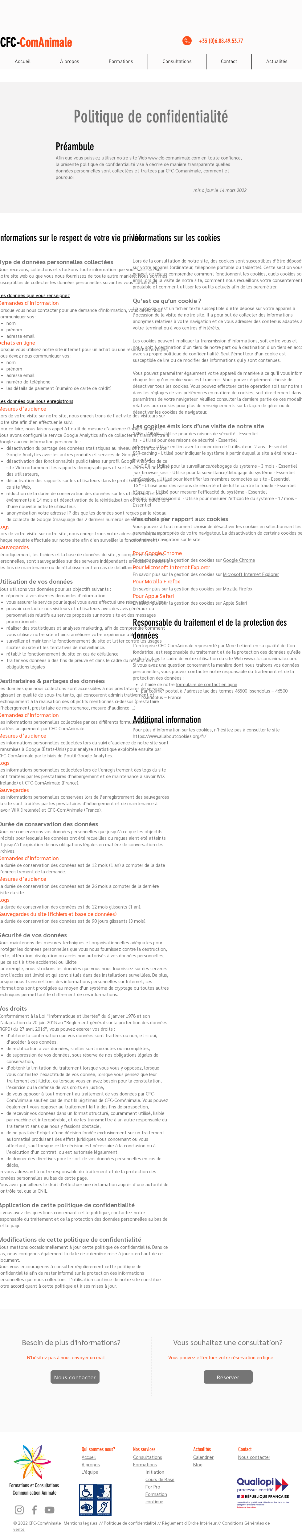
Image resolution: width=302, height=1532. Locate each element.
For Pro (152, 1486)
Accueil (89, 1457)
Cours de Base (159, 1479)
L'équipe (90, 1472)
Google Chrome (239, 560)
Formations (145, 1464)
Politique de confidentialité (130, 1523)
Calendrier (203, 1457)
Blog (197, 1464)
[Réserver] (228, 1377)
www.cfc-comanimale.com (174, 157)
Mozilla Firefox (237, 588)
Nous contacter (254, 1457)
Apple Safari (235, 603)
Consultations (147, 1457)
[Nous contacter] (75, 1377)
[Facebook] (34, 1510)
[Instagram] (19, 1510)
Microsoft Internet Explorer (251, 574)
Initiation (154, 1472)
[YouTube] (49, 1510)
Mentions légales (80, 1523)
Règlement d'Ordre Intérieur (190, 1523)
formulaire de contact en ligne (206, 684)
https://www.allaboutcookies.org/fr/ (169, 736)
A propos (91, 1464)
